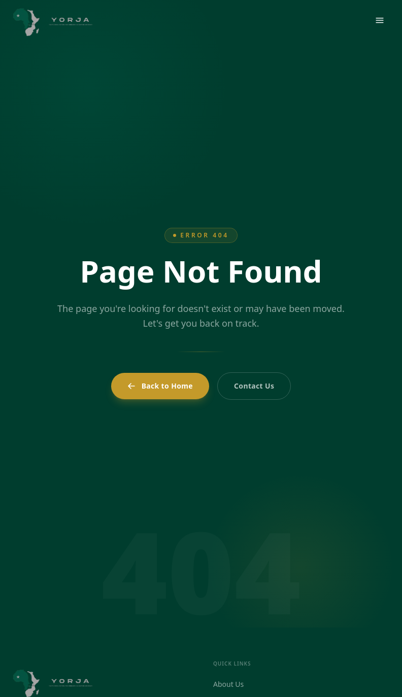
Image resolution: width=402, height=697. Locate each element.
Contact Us (254, 386)
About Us (228, 684)
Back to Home (160, 386)
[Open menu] (380, 20)
